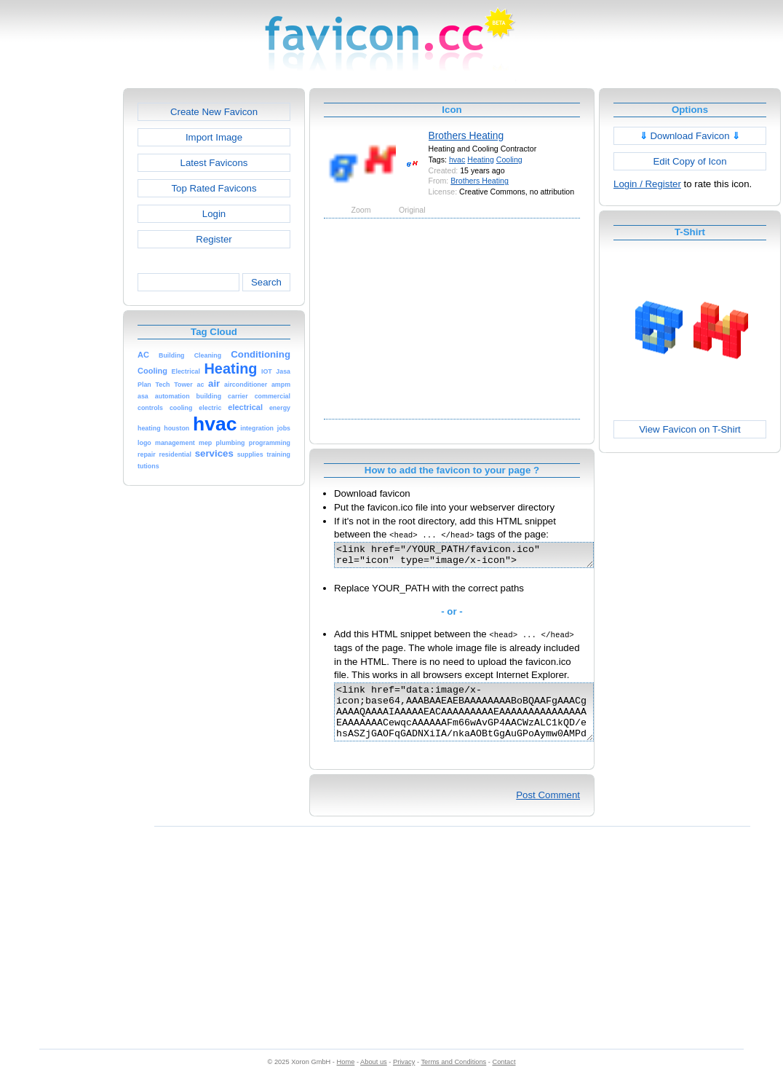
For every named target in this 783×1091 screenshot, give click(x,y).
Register (213, 239)
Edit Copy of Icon (689, 161)
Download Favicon (690, 135)
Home (346, 1077)
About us (373, 1077)
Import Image (214, 137)
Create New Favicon (214, 111)
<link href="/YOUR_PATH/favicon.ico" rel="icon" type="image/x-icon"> (479, 557)
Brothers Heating (466, 135)
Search (266, 282)
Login (214, 213)
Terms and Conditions (453, 1077)
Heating (480, 159)
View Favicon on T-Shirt (690, 429)
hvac (457, 159)
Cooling (509, 159)
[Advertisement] (60, 306)
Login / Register (647, 183)
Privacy (404, 1077)
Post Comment (548, 810)
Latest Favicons (214, 162)
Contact (504, 1077)
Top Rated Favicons (213, 188)
